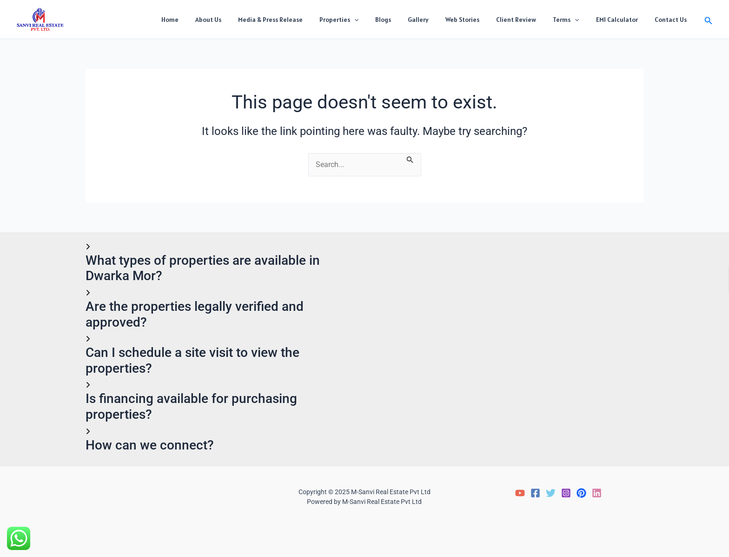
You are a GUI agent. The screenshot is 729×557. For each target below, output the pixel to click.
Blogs (407, 19)
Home (209, 19)
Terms (575, 19)
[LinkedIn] (597, 493)
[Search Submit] (410, 158)
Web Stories (479, 19)
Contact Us (672, 19)
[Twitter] (551, 493)
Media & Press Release (302, 19)
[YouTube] (520, 493)
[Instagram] (566, 493)
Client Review (529, 19)
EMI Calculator (622, 19)
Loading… (509, 335)
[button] (708, 19)
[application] (382, 19)
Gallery (438, 19)
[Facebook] (535, 493)
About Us (244, 19)
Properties (366, 19)
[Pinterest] (581, 493)
